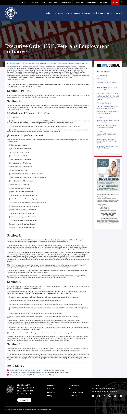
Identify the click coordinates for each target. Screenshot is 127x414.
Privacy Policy (46, 409)
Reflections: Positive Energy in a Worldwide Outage (107, 147)
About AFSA (118, 13)
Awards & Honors (98, 13)
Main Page (102, 75)
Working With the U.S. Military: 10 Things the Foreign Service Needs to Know (108, 97)
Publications (58, 13)
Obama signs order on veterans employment (24, 370)
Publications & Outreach (17, 63)
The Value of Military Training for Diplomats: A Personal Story (107, 107)
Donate (115, 2)
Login (44, 2)
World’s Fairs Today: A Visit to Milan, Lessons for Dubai (106, 126)
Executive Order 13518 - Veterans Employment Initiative (28, 372)
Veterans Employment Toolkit (19, 375)
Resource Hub (79, 2)
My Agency (103, 2)
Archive (101, 79)
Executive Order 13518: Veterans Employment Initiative (69, 63)
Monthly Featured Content (107, 82)
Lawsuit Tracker (65, 2)
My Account (34, 2)
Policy (109, 13)
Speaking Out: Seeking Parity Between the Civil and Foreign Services (106, 141)
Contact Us (23, 2)
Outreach (68, 13)
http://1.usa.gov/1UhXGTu (15, 79)
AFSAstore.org (92, 2)
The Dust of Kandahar (104, 103)
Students (77, 13)
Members (48, 13)
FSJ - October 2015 (43, 63)
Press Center (53, 2)
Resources (86, 13)
